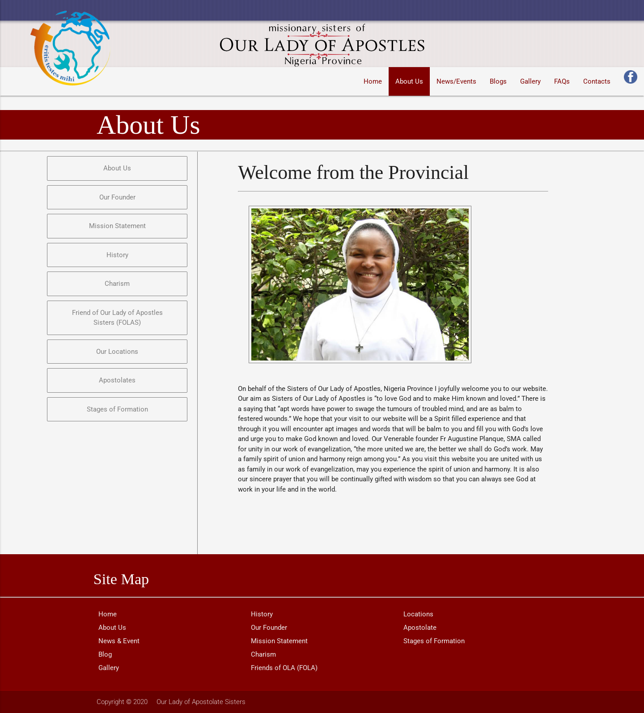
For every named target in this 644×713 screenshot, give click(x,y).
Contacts (596, 81)
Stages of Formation (434, 641)
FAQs (562, 81)
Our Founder (269, 628)
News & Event (119, 641)
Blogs (498, 81)
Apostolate (419, 628)
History (262, 614)
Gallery (530, 81)
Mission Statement (279, 641)
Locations (418, 614)
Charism (263, 654)
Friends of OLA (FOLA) (284, 668)
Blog (105, 654)
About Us (409, 81)
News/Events (456, 81)
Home (373, 81)
